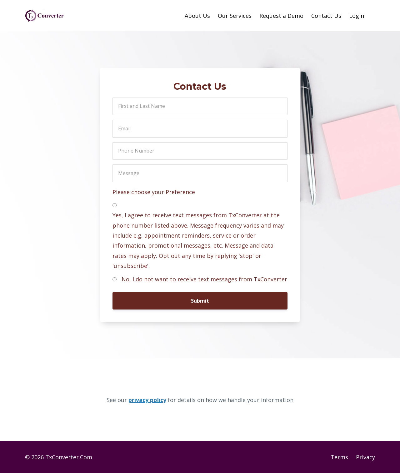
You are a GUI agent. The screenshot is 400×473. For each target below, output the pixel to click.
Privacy (365, 457)
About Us (197, 15)
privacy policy (147, 400)
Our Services (235, 15)
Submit (200, 300)
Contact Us (326, 15)
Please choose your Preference (153, 192)
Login (356, 15)
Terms (339, 457)
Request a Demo (281, 15)
